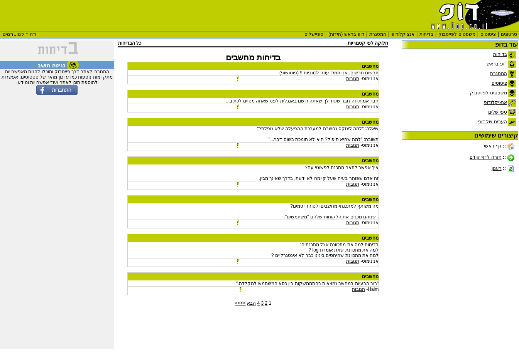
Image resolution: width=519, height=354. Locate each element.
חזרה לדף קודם (486, 157)
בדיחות (426, 34)
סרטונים (509, 34)
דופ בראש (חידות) (346, 34)
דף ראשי (492, 146)
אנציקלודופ (402, 34)
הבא (251, 303)
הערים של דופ (492, 121)
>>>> (240, 303)
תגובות (352, 78)
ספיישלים (313, 34)
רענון (497, 168)
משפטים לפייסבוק (456, 34)
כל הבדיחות (129, 43)
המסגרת (377, 34)
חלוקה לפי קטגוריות (368, 43)
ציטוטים (488, 34)
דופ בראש (497, 64)
